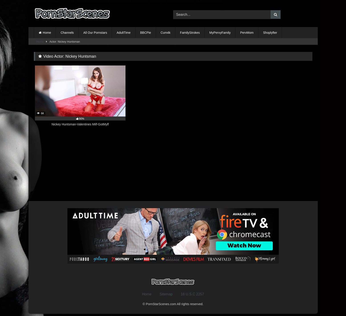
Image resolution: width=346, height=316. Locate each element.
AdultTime (124, 32)
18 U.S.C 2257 (192, 294)
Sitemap (166, 294)
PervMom (246, 32)
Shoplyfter (270, 32)
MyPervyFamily (220, 32)
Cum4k (165, 32)
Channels (67, 32)
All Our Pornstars (95, 32)
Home (47, 32)
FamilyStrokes (190, 32)
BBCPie (145, 32)
